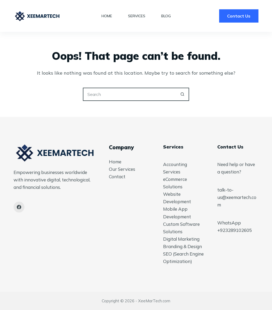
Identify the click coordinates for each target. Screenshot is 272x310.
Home (106, 16)
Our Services (122, 169)
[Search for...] (129, 94)
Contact (117, 176)
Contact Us (238, 16)
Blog (166, 16)
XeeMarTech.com (154, 300)
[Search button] (182, 94)
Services (136, 16)
